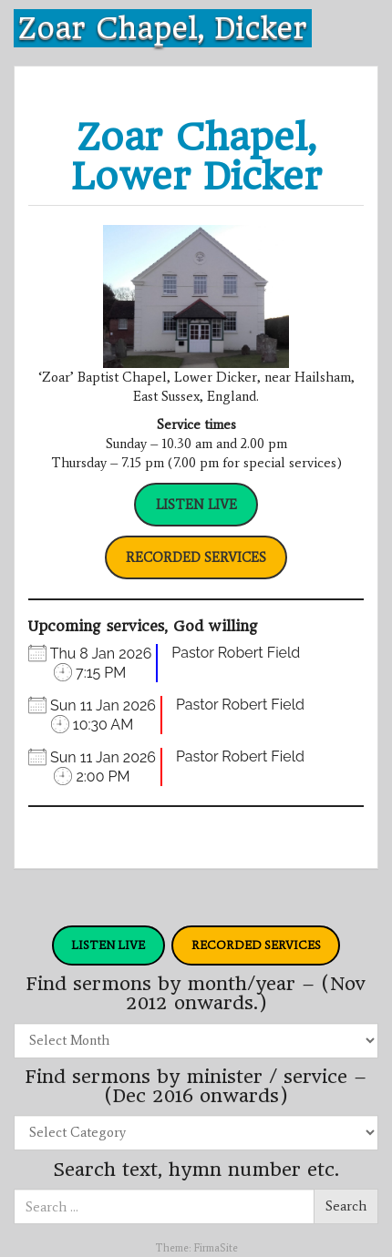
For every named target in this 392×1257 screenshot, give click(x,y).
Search (345, 1206)
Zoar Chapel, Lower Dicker (196, 157)
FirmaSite (215, 1248)
